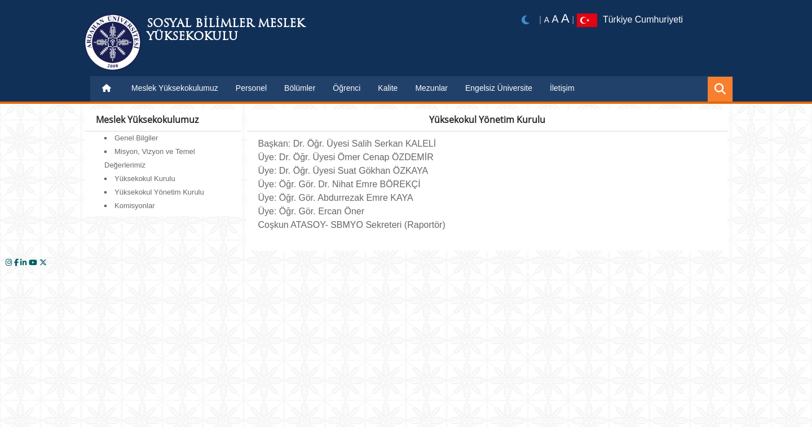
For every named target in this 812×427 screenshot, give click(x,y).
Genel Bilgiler (136, 138)
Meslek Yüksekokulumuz (174, 88)
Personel (251, 88)
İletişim (562, 88)
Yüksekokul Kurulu (144, 178)
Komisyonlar (134, 205)
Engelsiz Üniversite (498, 88)
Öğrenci (346, 88)
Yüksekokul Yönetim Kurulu (159, 192)
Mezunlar (431, 88)
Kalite (388, 88)
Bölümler (299, 88)
